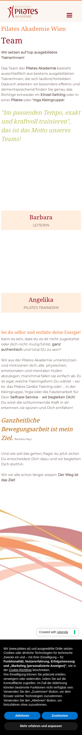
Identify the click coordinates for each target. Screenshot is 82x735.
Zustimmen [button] (60, 715)
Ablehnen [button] (22, 715)
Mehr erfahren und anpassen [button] (41, 726)
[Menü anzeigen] (69, 15)
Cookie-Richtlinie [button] (20, 670)
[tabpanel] (41, 83)
